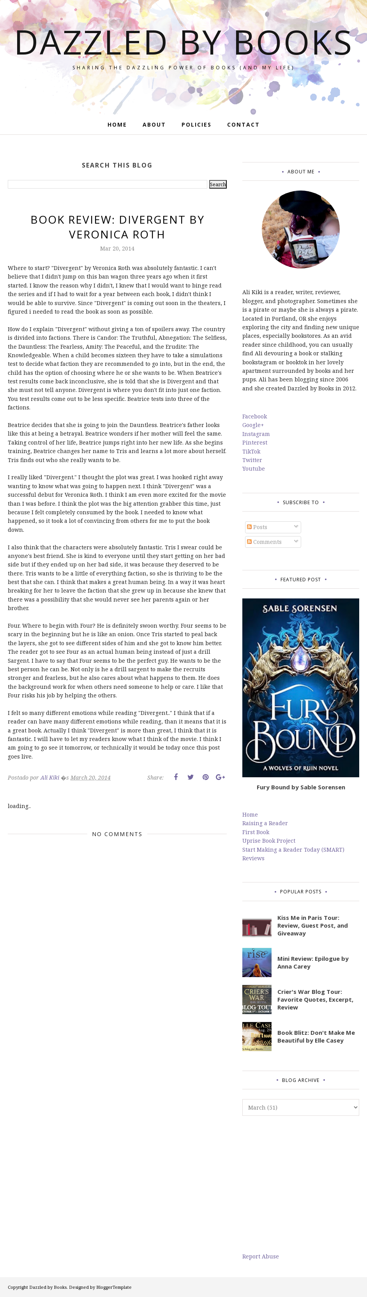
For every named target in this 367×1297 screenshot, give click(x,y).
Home (250, 814)
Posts (257, 527)
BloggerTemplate (114, 1287)
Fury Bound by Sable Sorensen (301, 787)
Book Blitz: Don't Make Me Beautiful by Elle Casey (316, 1036)
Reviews (253, 858)
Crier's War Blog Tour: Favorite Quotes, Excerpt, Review (315, 999)
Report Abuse (260, 1256)
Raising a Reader (265, 823)
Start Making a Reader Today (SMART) (293, 849)
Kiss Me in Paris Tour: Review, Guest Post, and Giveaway (312, 925)
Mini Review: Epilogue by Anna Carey (313, 962)
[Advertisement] (300, 1184)
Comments (264, 541)
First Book (255, 832)
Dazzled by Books (183, 58)
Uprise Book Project (268, 840)
